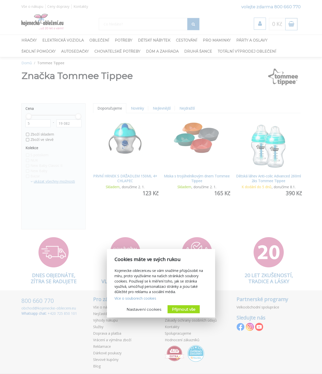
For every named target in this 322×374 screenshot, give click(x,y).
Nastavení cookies (144, 309)
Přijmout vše (183, 309)
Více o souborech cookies (135, 298)
